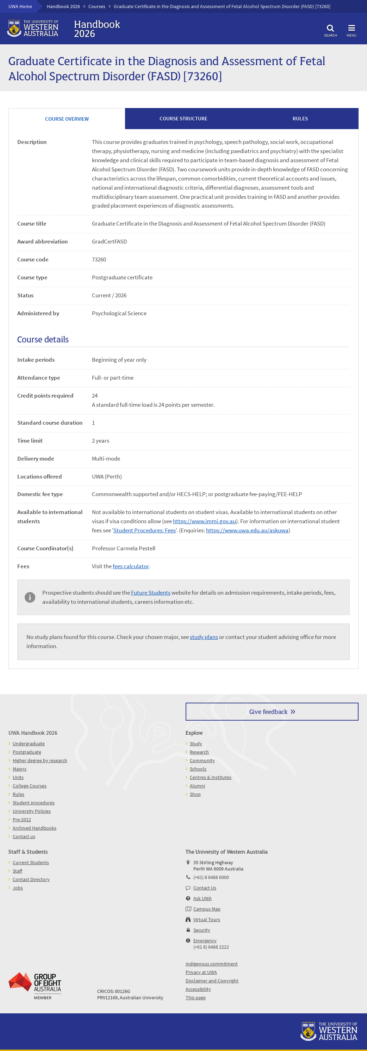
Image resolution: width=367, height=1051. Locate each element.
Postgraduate (27, 752)
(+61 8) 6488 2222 (211, 947)
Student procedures (34, 802)
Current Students (31, 862)
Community (202, 760)
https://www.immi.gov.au (204, 521)
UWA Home (20, 6)
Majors (19, 769)
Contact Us (204, 888)
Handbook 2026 (63, 6)
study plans (204, 637)
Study (196, 743)
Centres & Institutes (210, 777)
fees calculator (131, 566)
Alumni (197, 786)
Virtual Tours (206, 919)
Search (330, 29)
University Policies (32, 811)
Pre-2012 (22, 819)
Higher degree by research (40, 760)
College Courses (29, 786)
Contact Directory (31, 879)
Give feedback (268, 711)
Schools (198, 769)
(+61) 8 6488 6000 (211, 877)
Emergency (205, 940)
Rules (18, 794)
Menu (351, 29)
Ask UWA (202, 898)
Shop (195, 794)
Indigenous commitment (212, 964)
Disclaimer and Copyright (212, 980)
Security (201, 930)
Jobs (18, 888)
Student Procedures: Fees (144, 530)
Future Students (150, 592)
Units (18, 777)
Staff (17, 871)
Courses (96, 6)
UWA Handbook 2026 (32, 732)
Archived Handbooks (34, 828)
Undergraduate (29, 743)
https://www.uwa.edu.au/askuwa (247, 530)
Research (199, 752)
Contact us (24, 836)
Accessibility (198, 989)
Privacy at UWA (201, 972)
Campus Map (206, 909)
